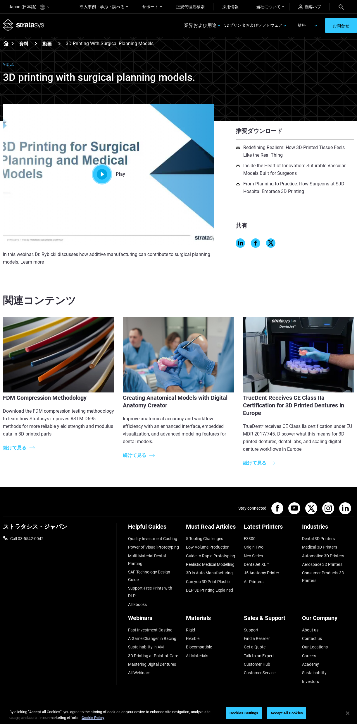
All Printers (253, 581)
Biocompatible (199, 647)
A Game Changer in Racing (152, 638)
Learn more (32, 262)
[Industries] (328, 529)
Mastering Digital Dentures (152, 664)
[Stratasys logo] (23, 25)
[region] (178, 713)
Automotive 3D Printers (323, 556)
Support (251, 630)
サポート (150, 6)
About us (310, 630)
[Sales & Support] (270, 620)
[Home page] (4, 44)
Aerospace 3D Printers (322, 564)
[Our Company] (328, 620)
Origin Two (253, 547)
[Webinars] (154, 620)
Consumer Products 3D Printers (323, 577)
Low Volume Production (208, 547)
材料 (302, 25)
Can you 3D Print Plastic (208, 581)
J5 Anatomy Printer (261, 573)
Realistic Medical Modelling (210, 564)
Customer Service (259, 672)
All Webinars (139, 672)
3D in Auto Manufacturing (209, 573)
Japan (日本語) (29, 7)
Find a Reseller (257, 638)
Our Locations (315, 647)
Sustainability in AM (146, 647)
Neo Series (253, 556)
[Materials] (212, 620)
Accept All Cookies (286, 713)
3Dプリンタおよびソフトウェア (253, 25)
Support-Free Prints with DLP (150, 592)
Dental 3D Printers (318, 538)
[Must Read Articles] (212, 529)
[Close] (347, 713)
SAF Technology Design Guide (149, 576)
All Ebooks (137, 604)
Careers (309, 655)
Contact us (312, 638)
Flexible (192, 638)
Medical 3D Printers (319, 547)
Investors (310, 681)
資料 (23, 44)
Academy (310, 664)
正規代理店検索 (190, 6)
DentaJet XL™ (256, 564)
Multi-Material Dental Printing (147, 560)
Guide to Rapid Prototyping (210, 556)
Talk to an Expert (259, 655)
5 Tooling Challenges (204, 538)
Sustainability (314, 672)
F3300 (250, 538)
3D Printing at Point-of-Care (153, 655)
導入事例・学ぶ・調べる (102, 6)
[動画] (59, 43)
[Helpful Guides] (154, 529)
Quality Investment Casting (152, 538)
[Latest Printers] (270, 529)
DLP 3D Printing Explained (209, 590)
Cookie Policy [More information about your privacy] (93, 718)
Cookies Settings (244, 713)
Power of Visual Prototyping (153, 547)
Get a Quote (254, 647)
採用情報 (230, 6)
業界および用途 (200, 25)
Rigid (190, 630)
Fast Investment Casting (150, 630)
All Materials (197, 655)
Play (108, 174)
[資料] (36, 43)
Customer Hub (257, 664)
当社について (268, 6)
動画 (47, 44)
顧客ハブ (309, 6)
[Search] (341, 6)
